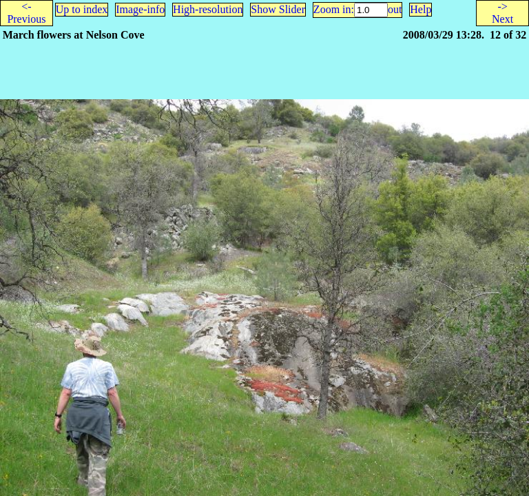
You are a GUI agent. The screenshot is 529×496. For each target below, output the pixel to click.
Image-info (140, 9)
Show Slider (278, 9)
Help (420, 9)
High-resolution (207, 9)
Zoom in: (333, 9)
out (395, 9)
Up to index (82, 9)
